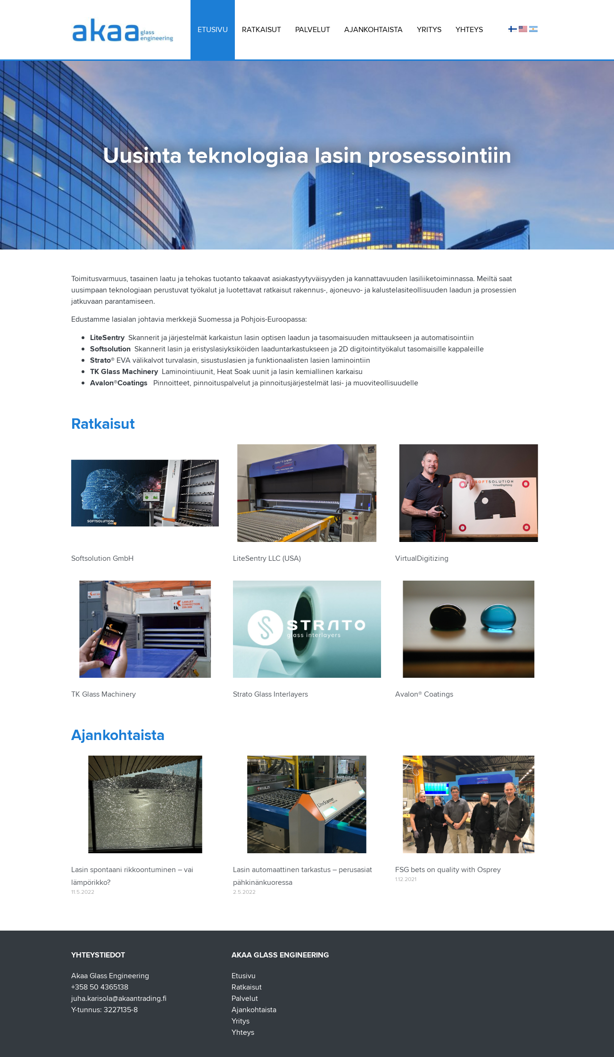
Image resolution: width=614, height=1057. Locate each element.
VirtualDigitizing (421, 558)
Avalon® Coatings (424, 694)
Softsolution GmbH (102, 558)
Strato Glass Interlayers (270, 694)
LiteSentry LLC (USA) (267, 558)
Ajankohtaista (373, 29)
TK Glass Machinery (103, 694)
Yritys (429, 29)
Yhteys (469, 29)
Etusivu (213, 29)
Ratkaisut (261, 29)
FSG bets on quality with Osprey (448, 870)
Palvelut (312, 29)
